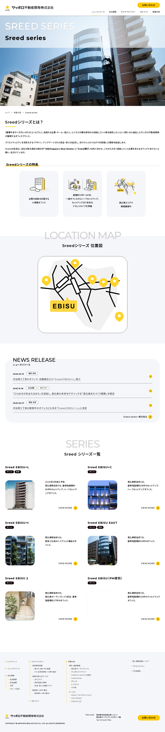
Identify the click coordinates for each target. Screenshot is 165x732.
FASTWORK (76, 698)
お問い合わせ (148, 5)
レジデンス (75, 684)
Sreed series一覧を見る (135, 417)
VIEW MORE (65, 508)
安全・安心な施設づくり (43, 686)
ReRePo (75, 701)
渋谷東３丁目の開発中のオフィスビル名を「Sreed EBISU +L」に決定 (50, 408)
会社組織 (13, 683)
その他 (73, 687)
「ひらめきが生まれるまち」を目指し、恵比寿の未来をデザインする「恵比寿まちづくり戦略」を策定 (63, 393)
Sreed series (76, 678)
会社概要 (13, 679)
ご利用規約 (136, 671)
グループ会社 (15, 689)
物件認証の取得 (41, 683)
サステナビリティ (128, 12)
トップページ (12, 662)
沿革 (11, 686)
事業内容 (156, 12)
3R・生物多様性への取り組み (45, 672)
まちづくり (144, 12)
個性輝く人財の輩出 (42, 693)
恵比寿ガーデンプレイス (80, 669)
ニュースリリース (98, 12)
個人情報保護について (140, 661)
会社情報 (112, 12)
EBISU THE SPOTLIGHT (81, 695)
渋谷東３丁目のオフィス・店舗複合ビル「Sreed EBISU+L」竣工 (47, 379)
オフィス (74, 681)
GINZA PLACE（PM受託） (81, 675)
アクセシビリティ (138, 666)
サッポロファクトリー (79, 672)
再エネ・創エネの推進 (42, 669)
